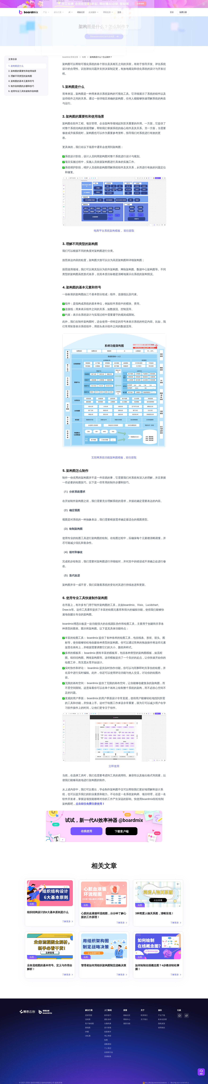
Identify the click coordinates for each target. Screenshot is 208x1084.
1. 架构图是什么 (15, 66)
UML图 (87, 1033)
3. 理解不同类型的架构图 (20, 76)
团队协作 (107, 1017)
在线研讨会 (108, 1050)
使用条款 (161, 1025)
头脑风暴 (107, 1021)
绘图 (84, 57)
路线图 (87, 1025)
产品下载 (161, 1013)
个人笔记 (107, 1046)
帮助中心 (126, 1017)
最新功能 (126, 1021)
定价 (119, 12)
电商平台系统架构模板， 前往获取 (114, 230)
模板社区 (81, 12)
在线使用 (86, 831)
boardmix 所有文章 (70, 57)
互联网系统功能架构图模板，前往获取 (113, 457)
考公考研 (107, 1033)
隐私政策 (161, 1021)
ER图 (87, 1029)
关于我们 (144, 1017)
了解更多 (67, 921)
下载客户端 (122, 831)
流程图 (87, 1017)
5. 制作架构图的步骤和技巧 (21, 86)
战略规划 (107, 1042)
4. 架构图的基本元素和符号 (21, 81)
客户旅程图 (89, 1021)
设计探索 (107, 1025)
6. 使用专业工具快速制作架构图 (23, 91)
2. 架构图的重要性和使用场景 (22, 71)
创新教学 (107, 1029)
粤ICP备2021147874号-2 (179, 1080)
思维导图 (88, 1013)
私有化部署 (162, 1017)
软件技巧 (107, 1013)
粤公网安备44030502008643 (154, 1080)
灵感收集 (107, 1054)
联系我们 (144, 1013)
